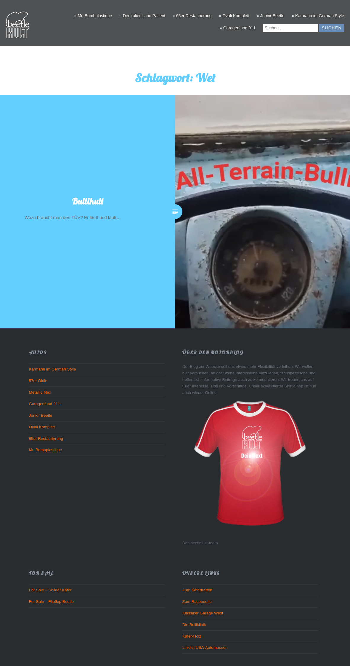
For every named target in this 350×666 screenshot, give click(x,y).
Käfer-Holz (191, 636)
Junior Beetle (40, 415)
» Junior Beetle (270, 15)
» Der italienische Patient (142, 15)
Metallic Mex (40, 392)
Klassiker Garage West (202, 613)
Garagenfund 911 (44, 404)
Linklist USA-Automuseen (205, 647)
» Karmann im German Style (318, 15)
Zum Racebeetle (197, 601)
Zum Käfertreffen (197, 590)
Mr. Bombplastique (45, 450)
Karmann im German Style (52, 369)
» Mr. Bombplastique (93, 15)
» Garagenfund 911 (238, 27)
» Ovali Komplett (234, 15)
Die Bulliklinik (194, 624)
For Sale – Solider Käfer (50, 590)
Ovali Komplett (42, 427)
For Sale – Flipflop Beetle (51, 601)
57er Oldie (38, 380)
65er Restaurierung (46, 438)
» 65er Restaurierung (192, 15)
